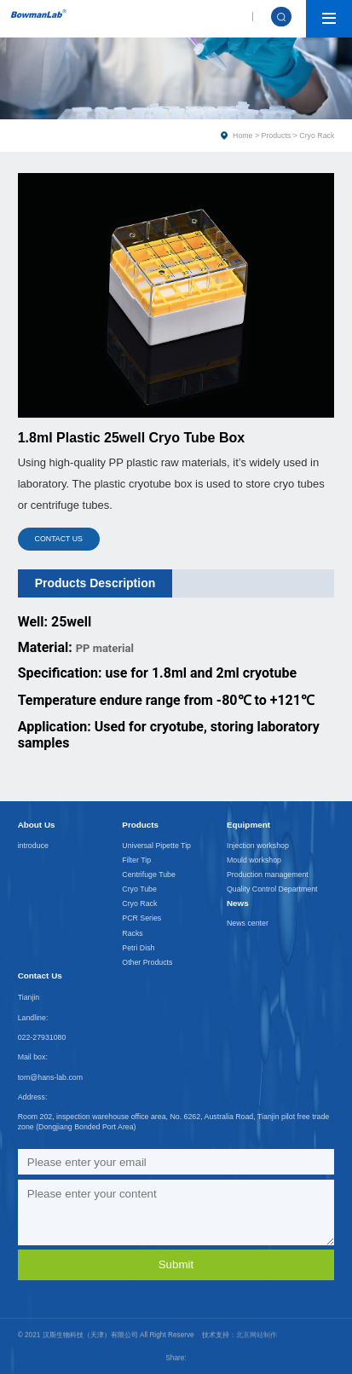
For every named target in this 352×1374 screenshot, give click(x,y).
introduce (33, 845)
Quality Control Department (272, 889)
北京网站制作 (256, 1320)
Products (276, 135)
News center (247, 923)
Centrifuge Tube (149, 874)
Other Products (147, 962)
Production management (268, 874)
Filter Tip (136, 860)
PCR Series (141, 918)
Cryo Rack (139, 903)
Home (242, 135)
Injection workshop (258, 845)
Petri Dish (138, 948)
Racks (132, 933)
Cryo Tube (139, 889)
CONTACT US (59, 538)
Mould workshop (254, 860)
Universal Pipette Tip (156, 845)
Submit (176, 1264)
